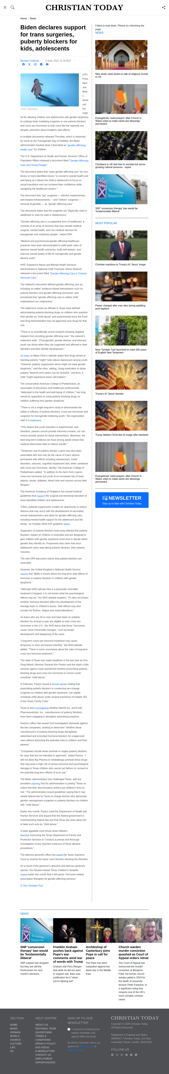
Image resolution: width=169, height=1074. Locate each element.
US (11, 1051)
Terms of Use (87, 1046)
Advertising (43, 1032)
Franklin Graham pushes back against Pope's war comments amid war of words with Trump (68, 954)
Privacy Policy (45, 1043)
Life (12, 1047)
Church (15, 1040)
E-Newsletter (45, 1051)
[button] (5, 8)
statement (35, 420)
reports (24, 574)
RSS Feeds (42, 1047)
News (33, 18)
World (14, 1036)
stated (23, 874)
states (66, 524)
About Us (41, 1025)
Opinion (15, 1032)
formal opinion (59, 684)
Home (23, 18)
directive (25, 835)
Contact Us (43, 1055)
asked (59, 855)
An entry (25, 355)
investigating (42, 708)
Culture (15, 1043)
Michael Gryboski (29, 60)
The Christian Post (33, 885)
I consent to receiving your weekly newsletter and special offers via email (85, 1033)
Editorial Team (45, 1028)
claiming (35, 783)
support (41, 496)
